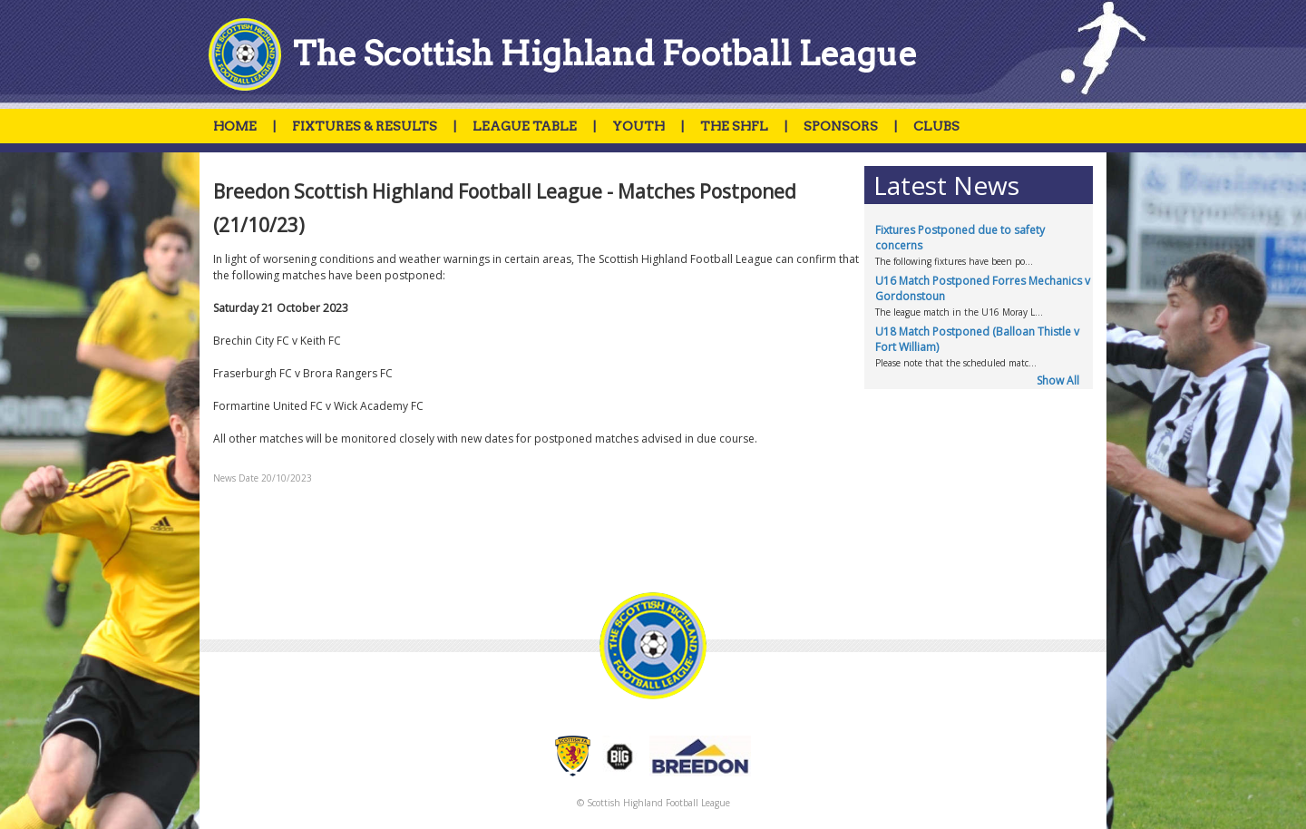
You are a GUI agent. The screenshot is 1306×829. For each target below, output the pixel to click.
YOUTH (638, 126)
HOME (235, 126)
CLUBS (936, 126)
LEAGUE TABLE (525, 126)
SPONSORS (841, 126)
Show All (1058, 380)
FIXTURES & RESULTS (364, 126)
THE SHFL (734, 126)
